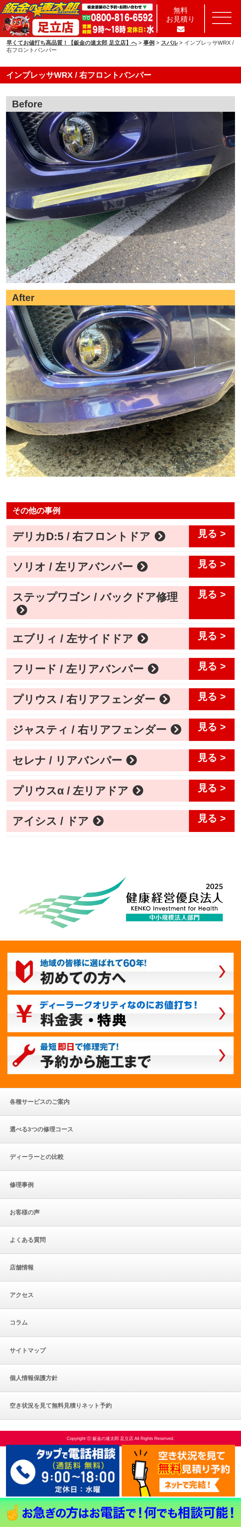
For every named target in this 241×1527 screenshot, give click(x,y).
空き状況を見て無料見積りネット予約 (61, 1405)
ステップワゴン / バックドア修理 (95, 603)
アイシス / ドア (58, 821)
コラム (19, 1322)
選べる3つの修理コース (41, 1129)
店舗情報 (22, 1267)
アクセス (22, 1294)
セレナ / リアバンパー (74, 760)
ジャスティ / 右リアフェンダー (96, 729)
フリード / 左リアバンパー (85, 669)
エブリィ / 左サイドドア (80, 638)
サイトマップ (28, 1350)
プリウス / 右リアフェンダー (91, 699)
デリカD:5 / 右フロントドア (88, 536)
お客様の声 (25, 1212)
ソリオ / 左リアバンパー (80, 566)
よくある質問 (28, 1239)
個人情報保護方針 (34, 1377)
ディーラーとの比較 (37, 1156)
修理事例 (22, 1184)
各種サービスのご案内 (40, 1101)
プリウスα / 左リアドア (77, 790)
